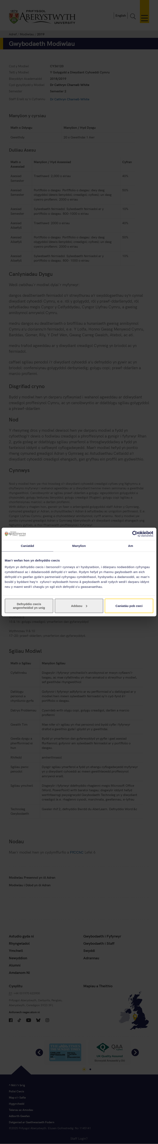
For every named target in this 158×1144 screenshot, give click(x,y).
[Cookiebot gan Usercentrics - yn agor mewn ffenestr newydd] (135, 534)
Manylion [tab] (79, 546)
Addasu (79, 605)
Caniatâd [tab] (27, 546)
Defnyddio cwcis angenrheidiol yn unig (29, 605)
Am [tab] (130, 546)
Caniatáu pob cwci (129, 605)
